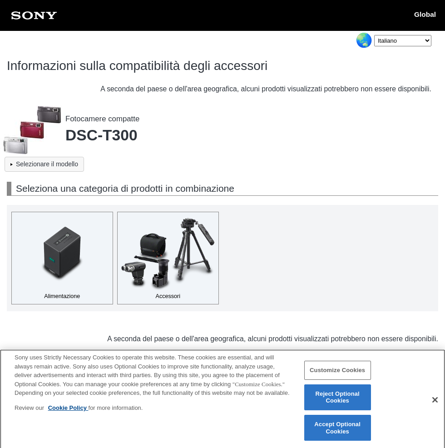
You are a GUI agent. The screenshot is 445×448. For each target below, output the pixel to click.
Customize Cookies (337, 374)
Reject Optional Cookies (338, 401)
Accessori (168, 296)
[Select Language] (402, 40)
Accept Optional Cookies (337, 432)
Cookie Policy (68, 411)
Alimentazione (62, 296)
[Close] (435, 403)
